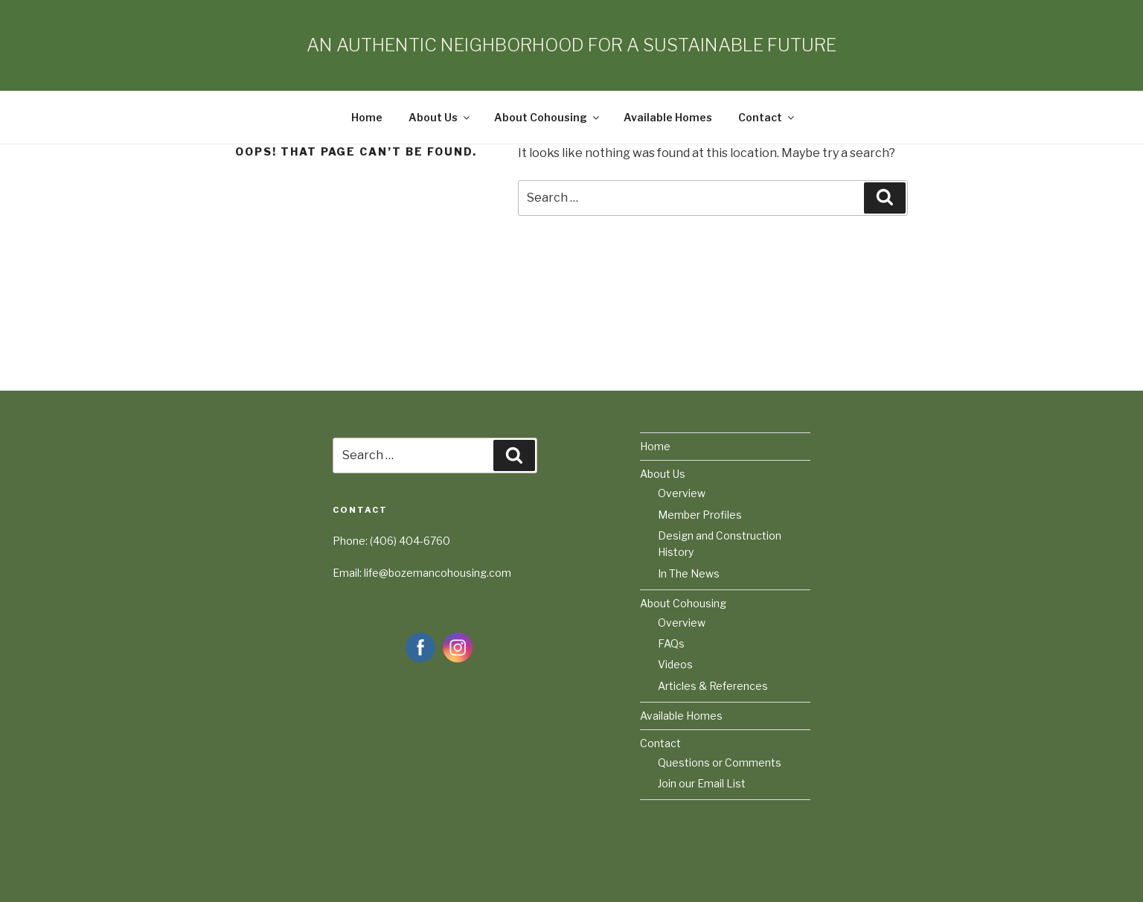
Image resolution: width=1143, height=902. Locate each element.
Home (366, 117)
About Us (440, 117)
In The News (689, 573)
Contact (767, 117)
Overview (681, 493)
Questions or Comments (719, 762)
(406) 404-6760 (410, 540)
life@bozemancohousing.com (437, 572)
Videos (675, 664)
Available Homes (668, 117)
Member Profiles (700, 514)
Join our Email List (702, 783)
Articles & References (713, 685)
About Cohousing (547, 117)
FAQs (671, 643)
